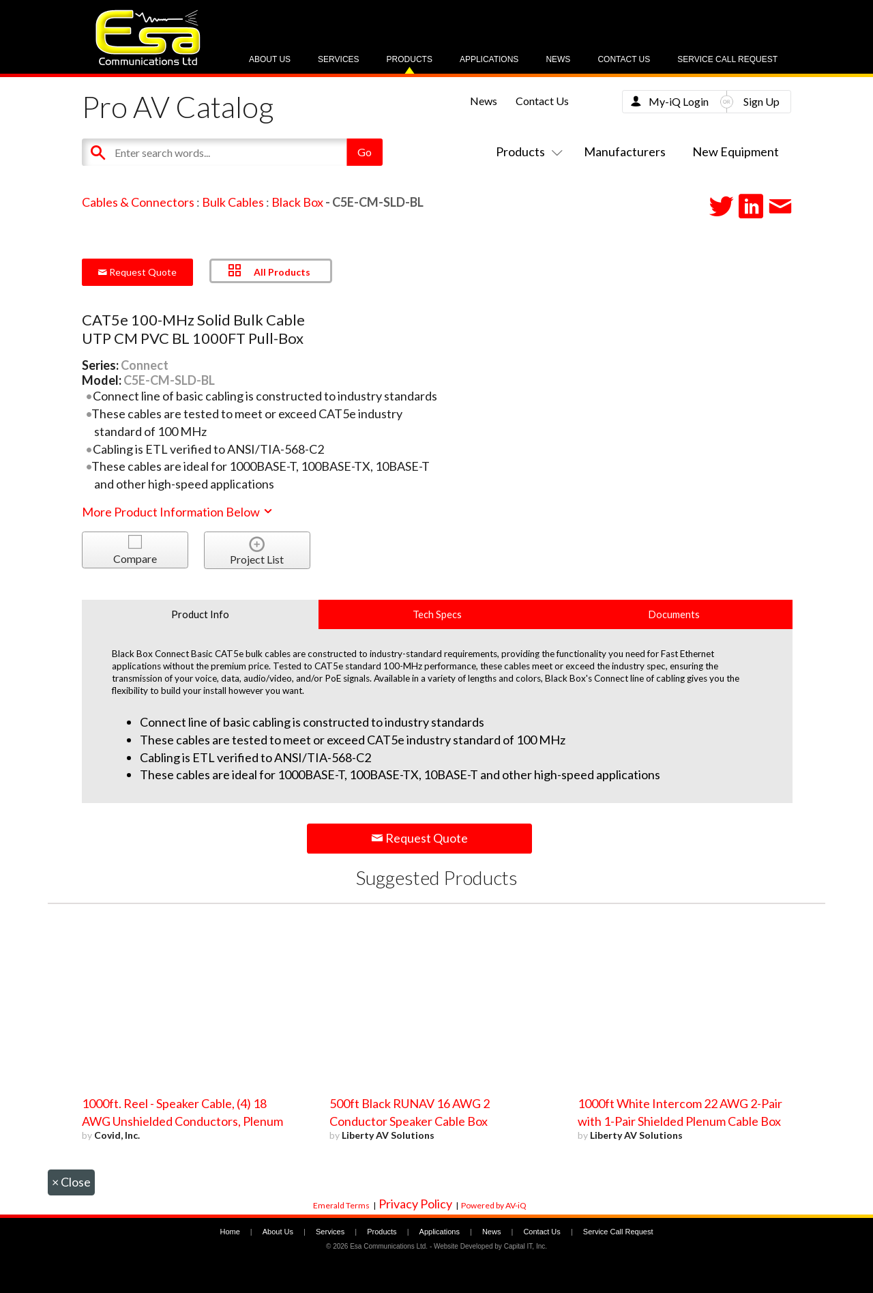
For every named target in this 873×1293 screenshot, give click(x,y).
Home (229, 1231)
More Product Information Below (178, 511)
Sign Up (761, 101)
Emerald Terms (341, 1205)
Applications (489, 59)
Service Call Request (727, 59)
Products (409, 59)
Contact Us (623, 59)
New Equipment (735, 151)
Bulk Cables (233, 201)
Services (338, 59)
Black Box (297, 201)
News (558, 59)
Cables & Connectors (138, 201)
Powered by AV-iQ (494, 1205)
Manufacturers (625, 151)
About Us (270, 59)
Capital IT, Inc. (525, 1246)
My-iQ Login (679, 101)
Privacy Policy (415, 1203)
